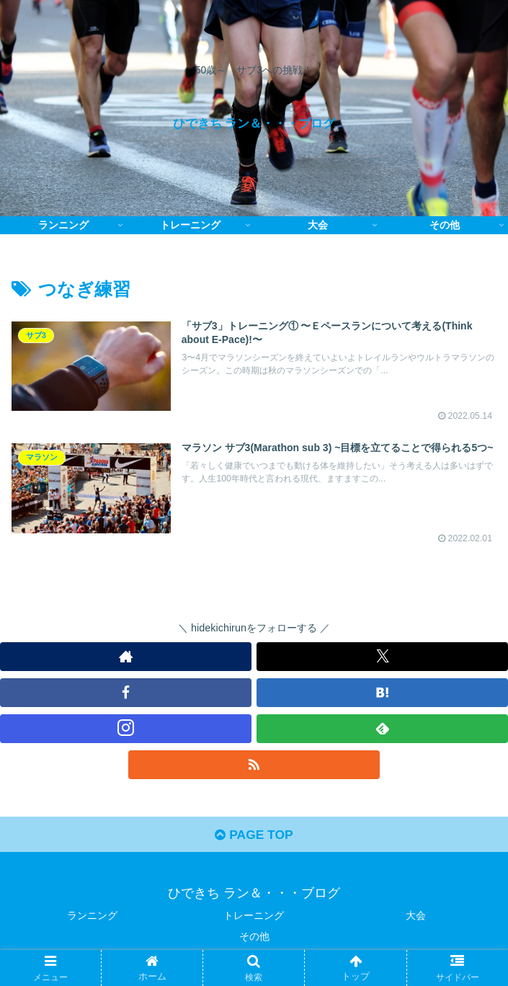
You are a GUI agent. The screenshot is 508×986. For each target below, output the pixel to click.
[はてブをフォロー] (382, 693)
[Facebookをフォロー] (125, 693)
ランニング (92, 918)
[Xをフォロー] (382, 657)
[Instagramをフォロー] (125, 729)
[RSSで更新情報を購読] (254, 765)
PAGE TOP (254, 837)
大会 (416, 918)
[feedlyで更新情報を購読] (382, 729)
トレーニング (253, 918)
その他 (254, 940)
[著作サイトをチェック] (125, 657)
